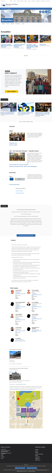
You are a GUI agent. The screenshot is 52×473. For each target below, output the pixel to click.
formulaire (16, 389)
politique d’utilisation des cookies (21, 471)
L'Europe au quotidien (19, 190)
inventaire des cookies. (32, 471)
